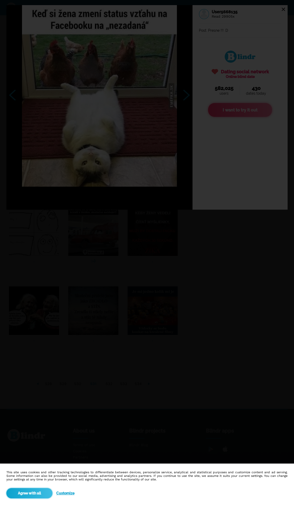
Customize (65, 493)
